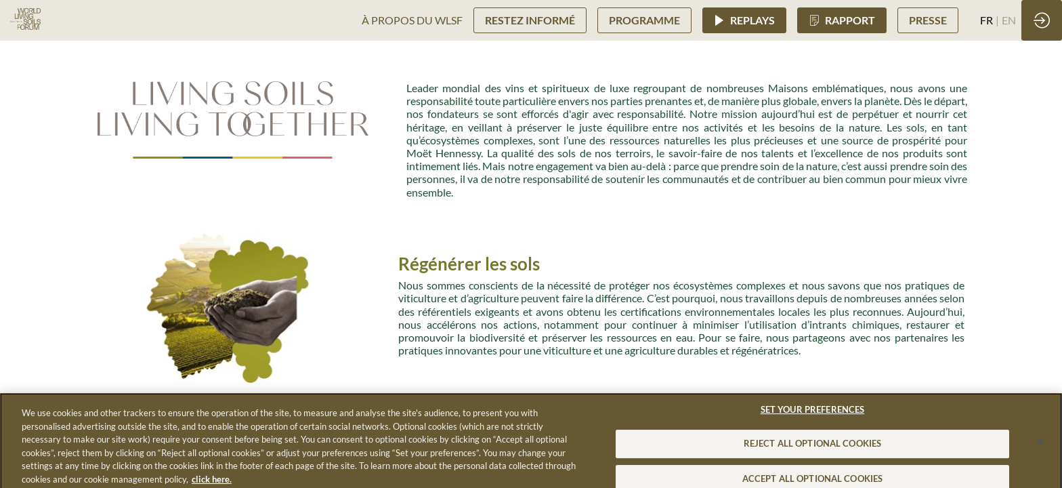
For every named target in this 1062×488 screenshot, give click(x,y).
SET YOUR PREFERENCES (813, 415)
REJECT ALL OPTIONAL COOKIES (813, 450)
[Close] (1040, 449)
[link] (412, 20)
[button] (530, 20)
